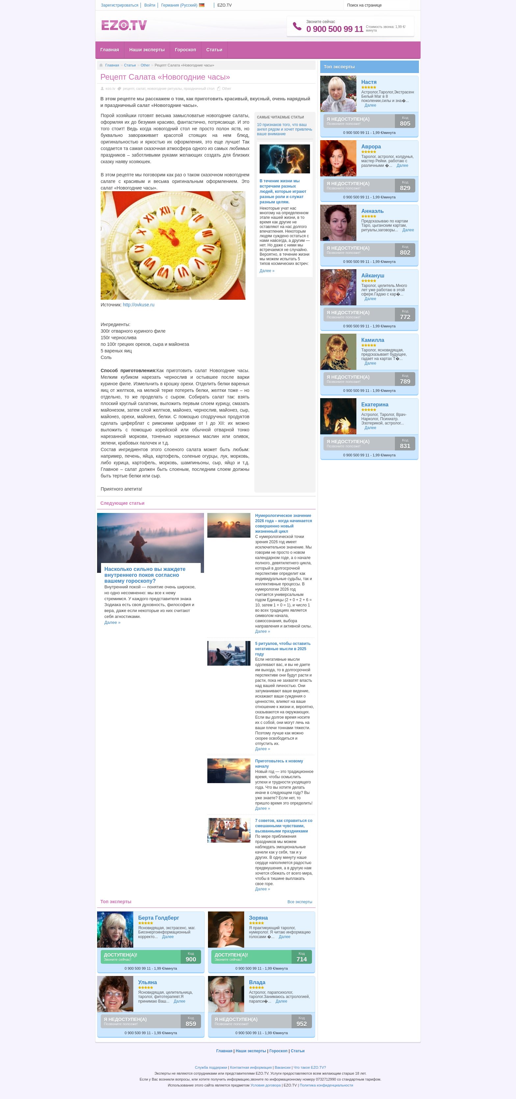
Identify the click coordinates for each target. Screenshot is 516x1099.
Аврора (371, 146)
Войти (149, 5)
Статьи (214, 49)
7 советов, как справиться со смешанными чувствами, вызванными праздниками (284, 825)
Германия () (182, 5)
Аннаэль (372, 211)
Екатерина (374, 404)
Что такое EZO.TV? (310, 1067)
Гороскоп (185, 49)
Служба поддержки (211, 1067)
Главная (109, 49)
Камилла (372, 340)
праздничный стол (199, 88)
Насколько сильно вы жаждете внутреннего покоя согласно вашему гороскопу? (144, 575)
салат (140, 88)
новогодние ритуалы (164, 88)
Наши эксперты (147, 49)
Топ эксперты (339, 66)
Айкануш (372, 275)
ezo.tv (110, 88)
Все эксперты (300, 902)
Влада (257, 982)
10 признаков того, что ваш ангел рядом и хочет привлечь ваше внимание (284, 129)
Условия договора (265, 1085)
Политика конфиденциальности (326, 1085)
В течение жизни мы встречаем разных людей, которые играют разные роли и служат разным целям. (283, 191)
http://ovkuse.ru (139, 304)
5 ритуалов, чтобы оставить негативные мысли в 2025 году (283, 648)
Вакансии (283, 1067)
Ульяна (147, 982)
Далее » (267, 270)
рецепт (128, 88)
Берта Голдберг (158, 918)
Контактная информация (250, 1067)
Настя (369, 82)
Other (145, 65)
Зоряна (258, 918)
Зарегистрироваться (119, 5)
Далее (168, 936)
